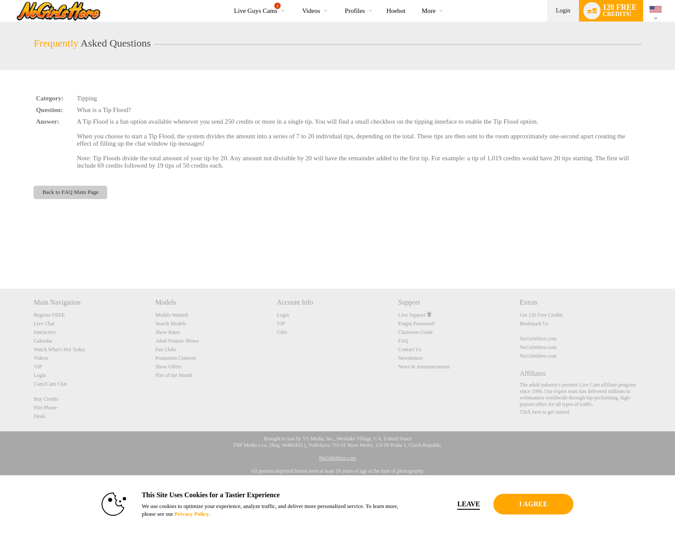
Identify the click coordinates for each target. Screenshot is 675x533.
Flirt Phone (45, 408)
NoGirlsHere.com (538, 339)
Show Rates (167, 332)
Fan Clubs (165, 349)
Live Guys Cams (257, 8)
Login (563, 10)
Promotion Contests (175, 358)
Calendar (43, 341)
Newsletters (410, 358)
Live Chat (44, 324)
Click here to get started (544, 412)
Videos (311, 10)
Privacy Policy (181, 514)
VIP (38, 367)
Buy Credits (46, 399)
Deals (39, 416)
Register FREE (49, 315)
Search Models (170, 324)
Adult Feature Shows (177, 341)
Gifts (282, 332)
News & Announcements (424, 367)
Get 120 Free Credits (541, 315)
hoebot (396, 10)
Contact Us (409, 349)
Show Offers (168, 367)
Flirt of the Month (173, 375)
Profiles (355, 10)
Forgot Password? (416, 324)
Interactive (45, 332)
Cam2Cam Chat (50, 384)
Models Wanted (171, 315)
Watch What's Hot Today (59, 349)
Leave (457, 504)
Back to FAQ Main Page (70, 192)
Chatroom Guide (415, 332)
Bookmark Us (534, 324)
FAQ (403, 341)
